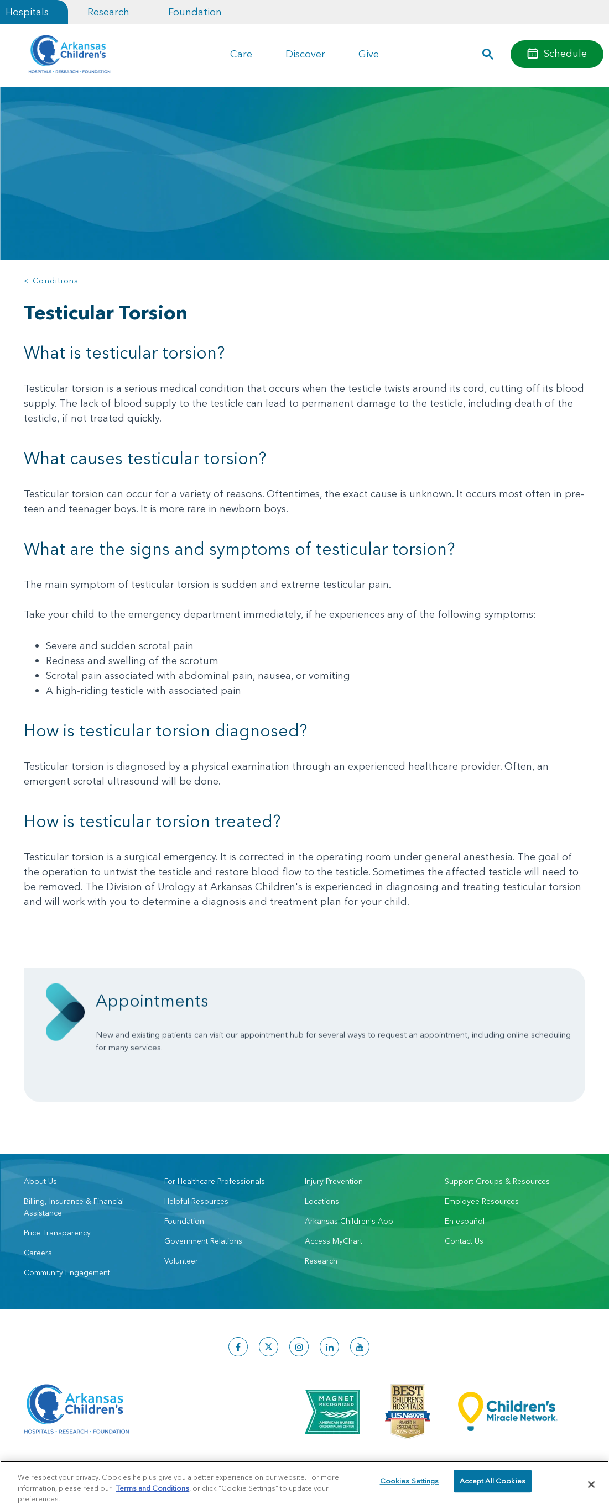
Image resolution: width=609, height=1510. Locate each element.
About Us (40, 1181)
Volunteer (181, 1261)
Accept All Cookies (492, 1484)
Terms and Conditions (152, 1487)
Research (108, 12)
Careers (38, 1253)
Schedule (565, 53)
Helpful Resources (196, 1201)
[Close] (591, 1484)
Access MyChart (333, 1241)
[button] (488, 54)
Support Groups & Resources (497, 1181)
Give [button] (368, 54)
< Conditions (51, 281)
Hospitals (27, 12)
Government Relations (203, 1241)
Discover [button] (305, 54)
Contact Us (464, 1241)
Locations (322, 1201)
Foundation (195, 12)
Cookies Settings (409, 1484)
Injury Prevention (334, 1181)
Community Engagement (67, 1272)
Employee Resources (482, 1201)
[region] (304, 1485)
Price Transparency (57, 1233)
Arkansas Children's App (349, 1221)
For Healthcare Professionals (214, 1181)
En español (465, 1221)
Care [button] (241, 54)
